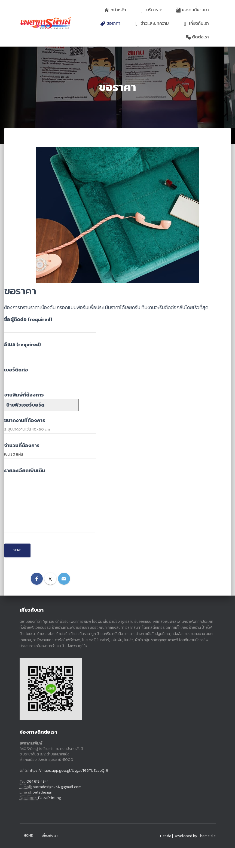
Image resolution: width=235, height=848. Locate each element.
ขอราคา (110, 23)
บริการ (151, 9)
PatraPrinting (49, 798)
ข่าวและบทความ (151, 23)
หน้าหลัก (115, 9)
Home (28, 835)
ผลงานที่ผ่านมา (192, 9)
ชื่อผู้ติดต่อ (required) (50, 324)
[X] (50, 579)
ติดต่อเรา (197, 36)
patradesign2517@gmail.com (57, 787)
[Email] (64, 579)
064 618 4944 (37, 781)
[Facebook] (37, 579)
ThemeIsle (207, 836)
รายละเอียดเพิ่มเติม (49, 500)
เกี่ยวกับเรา (195, 23)
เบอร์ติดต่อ (50, 374)
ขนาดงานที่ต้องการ (50, 425)
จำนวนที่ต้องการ (50, 450)
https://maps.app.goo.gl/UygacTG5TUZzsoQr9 (68, 770)
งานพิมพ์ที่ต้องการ (41, 399)
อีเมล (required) (50, 349)
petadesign (42, 792)
